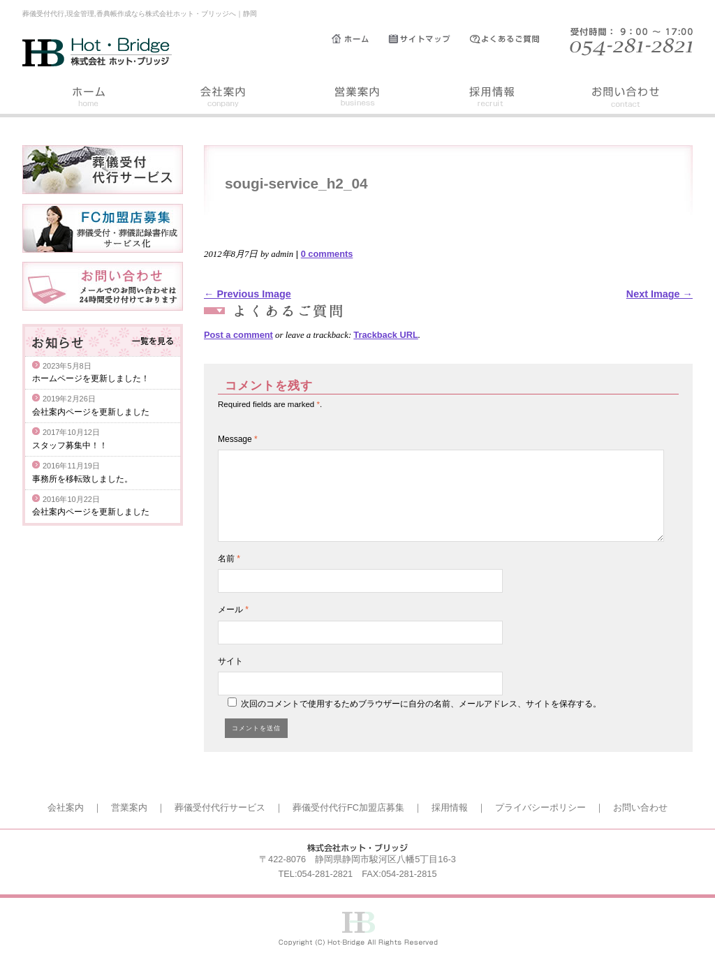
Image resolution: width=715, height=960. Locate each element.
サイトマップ (429, 39)
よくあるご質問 (511, 39)
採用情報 (492, 99)
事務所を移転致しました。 (82, 479)
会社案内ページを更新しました (90, 412)
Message (238, 439)
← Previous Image (247, 294)
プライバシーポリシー (540, 807)
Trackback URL (385, 335)
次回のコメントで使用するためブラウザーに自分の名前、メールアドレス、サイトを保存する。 (421, 704)
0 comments (327, 254)
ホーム (360, 39)
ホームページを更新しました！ (90, 378)
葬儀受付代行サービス (220, 807)
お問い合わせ (626, 99)
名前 (229, 558)
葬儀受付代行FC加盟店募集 (348, 807)
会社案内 (223, 99)
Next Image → (659, 294)
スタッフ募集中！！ (70, 445)
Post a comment (238, 335)
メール (233, 609)
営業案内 (357, 99)
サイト (230, 661)
